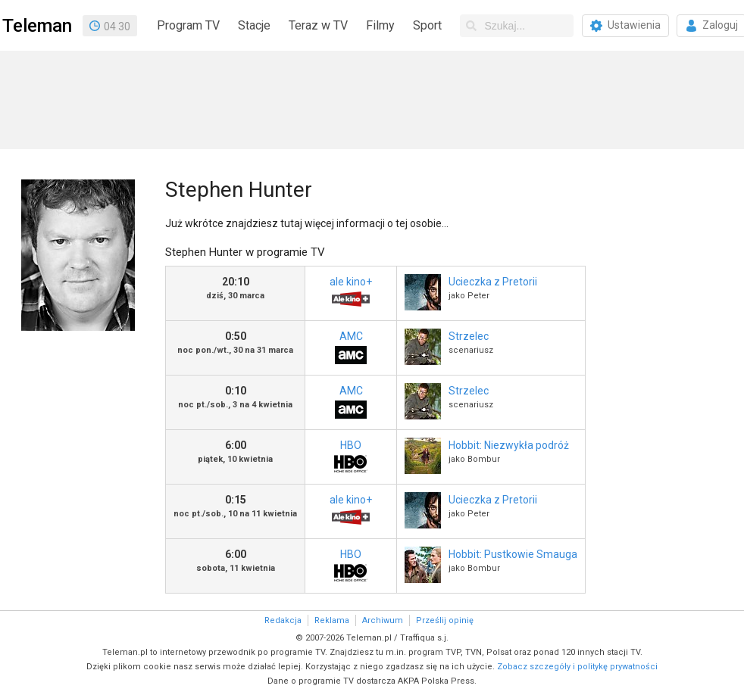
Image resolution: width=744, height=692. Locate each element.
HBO (351, 457)
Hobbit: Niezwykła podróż (509, 445)
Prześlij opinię (445, 620)
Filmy (380, 25)
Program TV (188, 25)
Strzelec (469, 336)
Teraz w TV (318, 25)
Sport (427, 25)
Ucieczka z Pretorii (493, 282)
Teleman (37, 25)
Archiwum (382, 620)
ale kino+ (351, 294)
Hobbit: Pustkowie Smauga (513, 554)
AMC (351, 348)
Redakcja (283, 620)
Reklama (331, 620)
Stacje (254, 25)
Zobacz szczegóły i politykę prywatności (577, 667)
